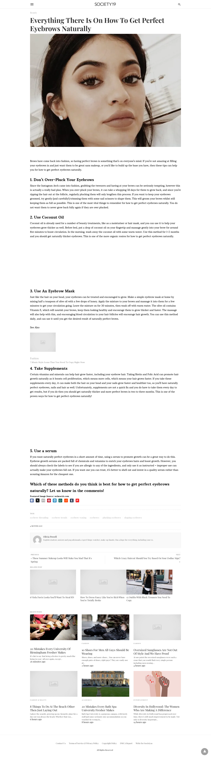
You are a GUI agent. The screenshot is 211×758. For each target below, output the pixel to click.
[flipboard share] (77, 500)
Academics (87, 700)
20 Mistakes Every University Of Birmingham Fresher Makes (50, 650)
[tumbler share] (72, 500)
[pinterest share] (49, 500)
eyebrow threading (39, 517)
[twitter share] (37, 500)
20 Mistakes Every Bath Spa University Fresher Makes (99, 708)
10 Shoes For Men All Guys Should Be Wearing (105, 651)
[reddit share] (66, 500)
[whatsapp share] (60, 500)
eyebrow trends (59, 517)
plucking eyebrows (112, 517)
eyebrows (94, 517)
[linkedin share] (55, 500)
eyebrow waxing (78, 517)
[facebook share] (32, 500)
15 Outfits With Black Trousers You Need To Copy (148, 599)
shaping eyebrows (133, 517)
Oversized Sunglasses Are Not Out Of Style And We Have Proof (155, 651)
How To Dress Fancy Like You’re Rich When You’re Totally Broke (102, 599)
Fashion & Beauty (38, 700)
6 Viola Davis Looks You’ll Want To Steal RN (52, 597)
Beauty (33, 12)
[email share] (43, 500)
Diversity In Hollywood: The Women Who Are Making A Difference (156, 708)
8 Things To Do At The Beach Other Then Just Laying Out (52, 708)
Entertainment (141, 700)
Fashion (34, 358)
